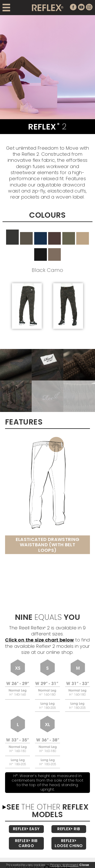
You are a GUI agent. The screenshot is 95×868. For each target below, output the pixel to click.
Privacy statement (64, 865)
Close (84, 865)
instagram (89, 7)
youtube (81, 7)
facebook (73, 7)
